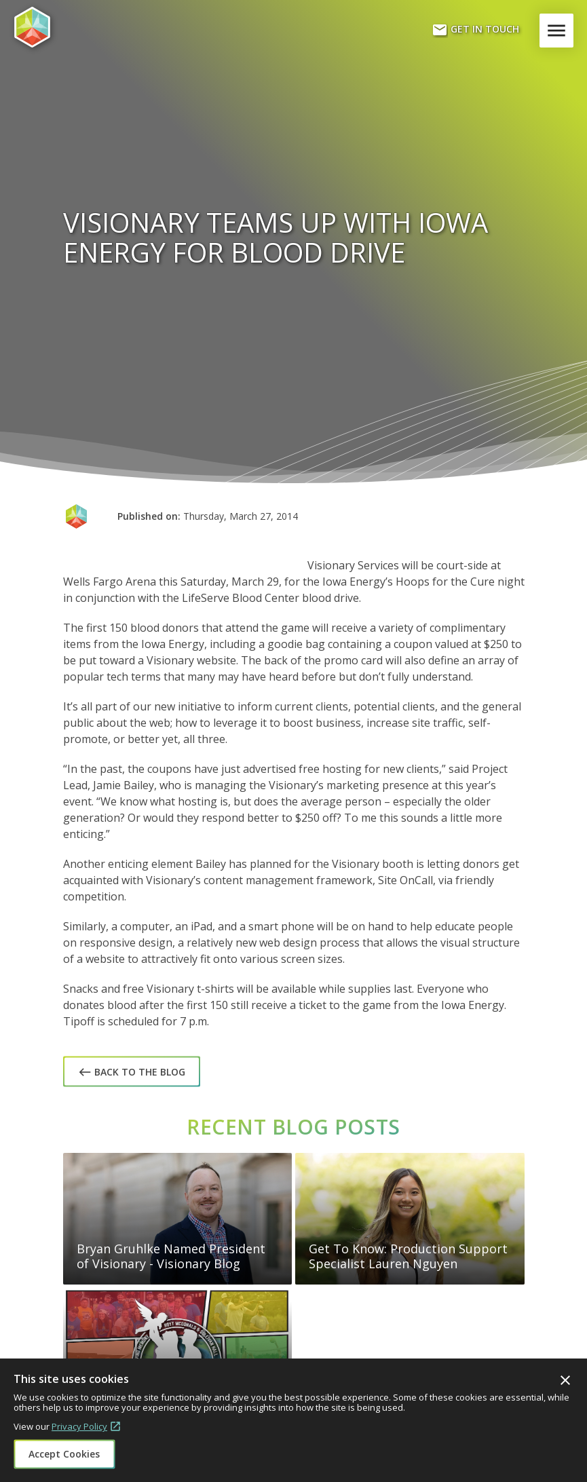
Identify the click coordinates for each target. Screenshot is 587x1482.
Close (565, 1380)
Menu (559, 30)
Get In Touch (475, 30)
